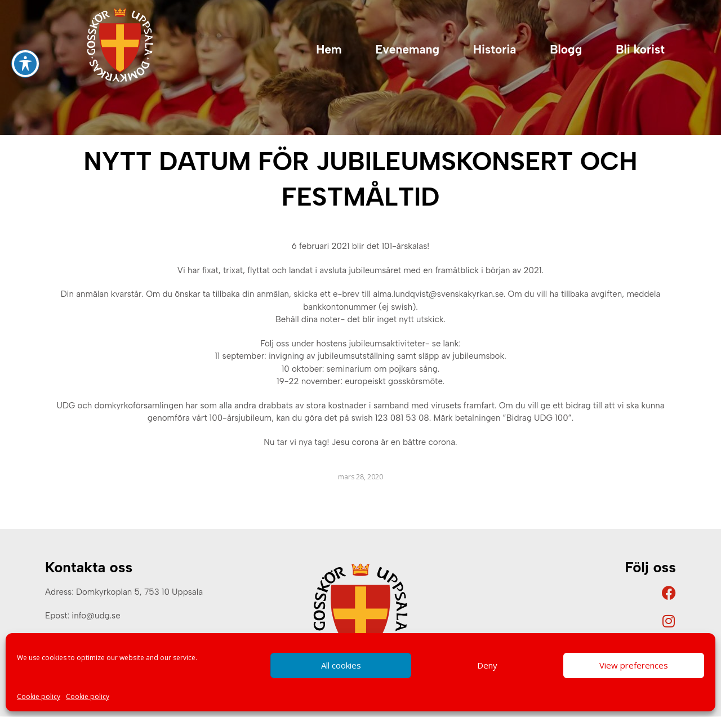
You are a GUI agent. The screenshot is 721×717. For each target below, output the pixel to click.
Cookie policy (38, 696)
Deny (487, 665)
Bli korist (640, 49)
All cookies (341, 665)
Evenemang (407, 49)
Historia (494, 49)
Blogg (566, 49)
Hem (328, 49)
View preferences (633, 665)
